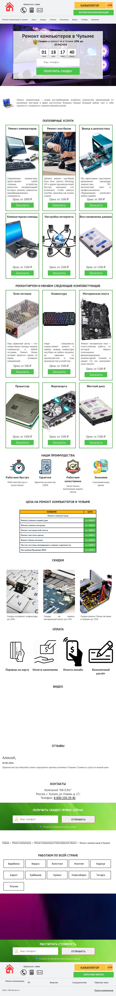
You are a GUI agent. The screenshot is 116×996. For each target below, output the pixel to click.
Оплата (53, 20)
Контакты (95, 20)
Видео (75, 20)
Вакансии (54, 982)
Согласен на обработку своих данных (59, 826)
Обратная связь (101, 982)
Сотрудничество (79, 982)
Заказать (22, 205)
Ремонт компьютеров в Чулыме (15, 20)
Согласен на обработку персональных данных (59, 958)
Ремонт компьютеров (14, 981)
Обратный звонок (93, 974)
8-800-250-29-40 (64, 798)
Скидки (43, 20)
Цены (34, 20)
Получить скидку (58, 71)
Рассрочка (64, 20)
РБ (29, 982)
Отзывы (84, 20)
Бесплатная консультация (93, 12)
